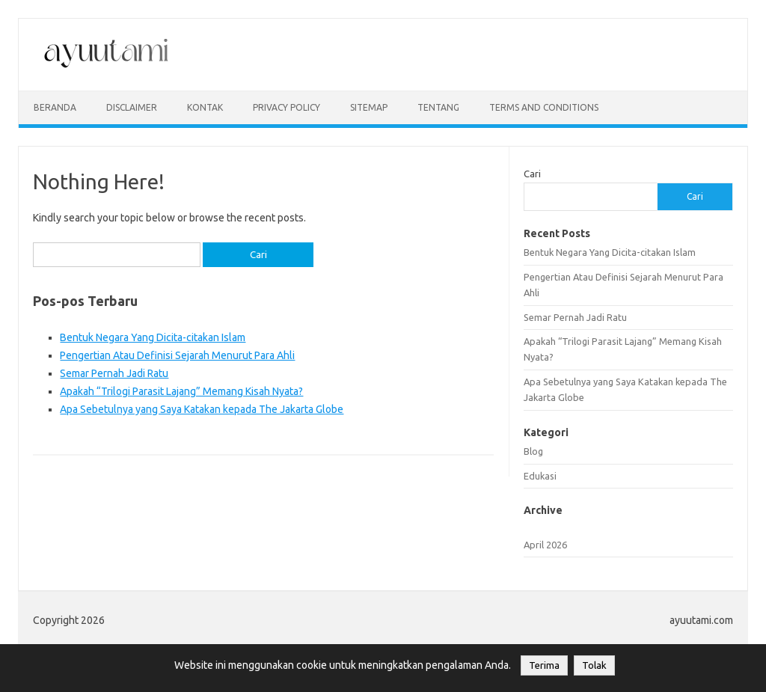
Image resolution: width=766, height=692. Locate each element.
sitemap (368, 107)
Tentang (438, 107)
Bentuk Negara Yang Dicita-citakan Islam (152, 337)
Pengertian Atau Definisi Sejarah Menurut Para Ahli (177, 355)
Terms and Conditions (543, 107)
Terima (544, 665)
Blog (533, 451)
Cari (532, 173)
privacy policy (286, 107)
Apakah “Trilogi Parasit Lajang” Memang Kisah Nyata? (181, 391)
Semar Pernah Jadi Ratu (114, 373)
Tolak (594, 665)
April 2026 (545, 544)
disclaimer (131, 107)
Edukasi (540, 476)
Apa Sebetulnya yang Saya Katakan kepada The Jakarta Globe (201, 409)
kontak (205, 107)
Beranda (55, 107)
